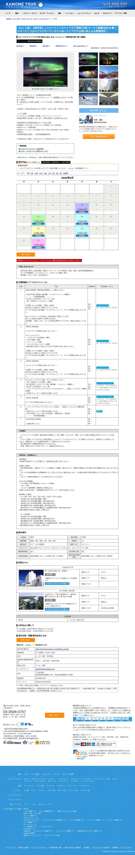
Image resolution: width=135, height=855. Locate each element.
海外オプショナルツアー (32, 835)
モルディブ (107, 13)
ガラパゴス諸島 (68, 774)
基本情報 (50, 574)
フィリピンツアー (45, 826)
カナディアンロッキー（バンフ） (43, 779)
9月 (32, 173)
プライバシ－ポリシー (39, 847)
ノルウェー (61, 786)
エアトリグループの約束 (101, 847)
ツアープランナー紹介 (52, 835)
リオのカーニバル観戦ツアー (43, 831)
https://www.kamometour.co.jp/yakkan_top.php (52, 649)
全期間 (65, 173)
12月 (45, 173)
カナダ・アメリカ (46, 13)
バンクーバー (76, 779)
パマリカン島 (85, 790)
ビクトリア (28, 781)
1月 (49, 173)
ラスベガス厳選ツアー (77, 820)
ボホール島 (62, 790)
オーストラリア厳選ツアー (65, 831)
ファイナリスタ (126, 847)
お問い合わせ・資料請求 (73, 847)
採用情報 (115, 847)
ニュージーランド (84, 13)
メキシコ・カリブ (30, 13)
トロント (115, 779)
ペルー (26, 774)
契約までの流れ (24, 847)
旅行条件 (46, 46)
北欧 (59, 13)
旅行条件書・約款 (56, 847)
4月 (61, 173)
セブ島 (26, 790)
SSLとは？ (81, 758)
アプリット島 (73, 790)
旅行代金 (19, 46)
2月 (53, 173)
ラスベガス (74, 781)
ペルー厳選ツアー (30, 811)
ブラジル (57, 774)
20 (82, 220)
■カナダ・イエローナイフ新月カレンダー (33, 151)
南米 (17, 13)
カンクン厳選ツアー (31, 815)
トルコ (33, 804)
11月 (41, 173)
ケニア (49, 804)
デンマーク (50, 786)
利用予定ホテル (61, 46)
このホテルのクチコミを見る (57, 583)
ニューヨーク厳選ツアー (96, 820)
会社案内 (87, 847)
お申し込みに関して (79, 46)
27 (82, 232)
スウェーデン (72, 786)
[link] (81, 753)
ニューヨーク (63, 781)
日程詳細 (32, 46)
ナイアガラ (87, 779)
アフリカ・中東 (121, 13)
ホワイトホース (40, 781)
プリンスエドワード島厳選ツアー (54, 820)
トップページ (11, 847)
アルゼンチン (46, 774)
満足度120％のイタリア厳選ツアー (90, 831)
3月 (57, 173)
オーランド (52, 781)
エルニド (41, 790)
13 (82, 208)
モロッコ (41, 804)
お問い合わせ (26, 254)
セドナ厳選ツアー (30, 822)
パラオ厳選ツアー (30, 826)
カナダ (26, 779)
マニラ (33, 790)
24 (38, 232)
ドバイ (26, 804)
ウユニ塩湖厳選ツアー (47, 811)
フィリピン (69, 13)
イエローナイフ (63, 779)
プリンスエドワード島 (102, 779)
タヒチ (96, 13)
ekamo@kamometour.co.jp (45, 669)
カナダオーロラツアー (32, 820)
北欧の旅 (27, 831)
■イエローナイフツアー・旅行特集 (31, 149)
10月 (36, 173)
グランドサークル (87, 781)
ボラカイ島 (51, 790)
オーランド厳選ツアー (115, 820)
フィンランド (29, 786)
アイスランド (84, 786)
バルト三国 (40, 786)
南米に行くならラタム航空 (67, 811)
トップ (7, 13)
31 (38, 244)
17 (38, 220)
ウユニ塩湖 (35, 774)
